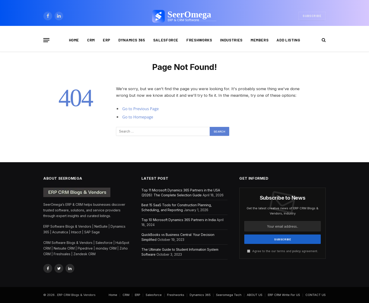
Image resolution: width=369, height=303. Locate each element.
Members (260, 40)
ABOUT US (254, 295)
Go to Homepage (137, 117)
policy (296, 251)
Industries (231, 40)
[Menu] (46, 40)
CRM (91, 40)
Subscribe (312, 16)
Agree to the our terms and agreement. (282, 251)
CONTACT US (315, 295)
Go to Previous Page (140, 108)
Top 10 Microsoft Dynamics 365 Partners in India (178, 220)
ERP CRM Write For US (284, 295)
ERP (106, 40)
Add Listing (288, 40)
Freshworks (199, 40)
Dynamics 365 (131, 40)
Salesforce (165, 40)
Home (74, 40)
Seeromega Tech (228, 295)
